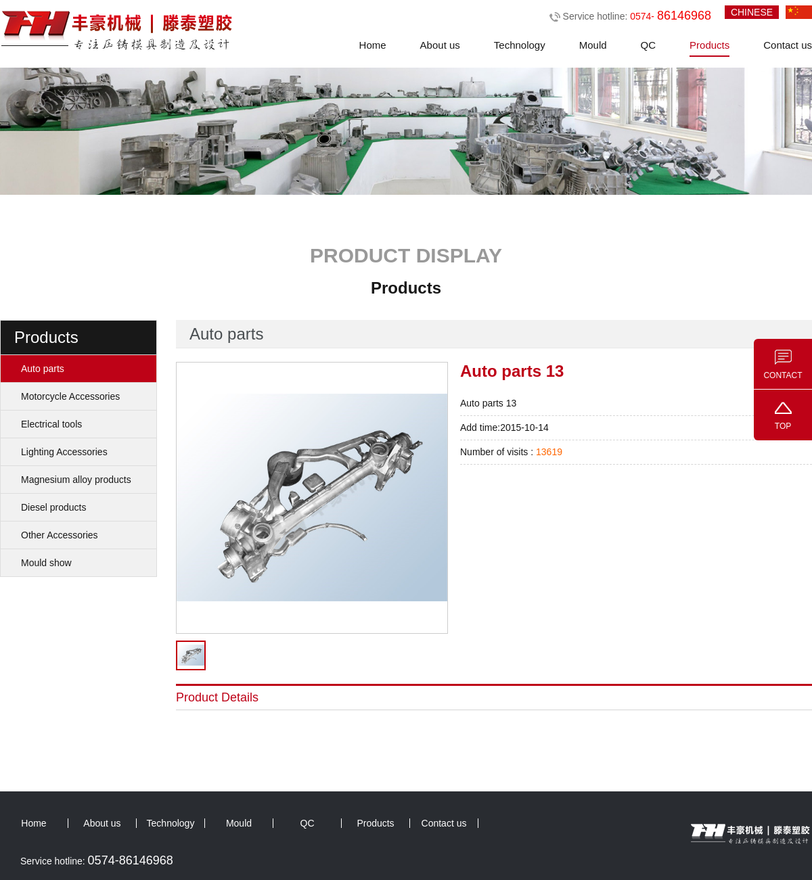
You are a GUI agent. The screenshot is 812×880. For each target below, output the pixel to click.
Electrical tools (51, 424)
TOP (783, 426)
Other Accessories (59, 535)
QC (648, 45)
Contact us (787, 45)
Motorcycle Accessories (70, 396)
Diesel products (54, 507)
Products (709, 45)
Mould (593, 45)
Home (372, 45)
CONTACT (782, 375)
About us (440, 45)
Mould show (46, 562)
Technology (519, 45)
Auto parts (42, 368)
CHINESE (752, 12)
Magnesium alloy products (76, 479)
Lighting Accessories (64, 451)
